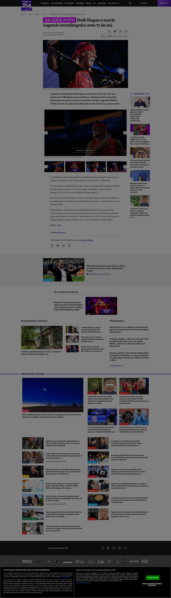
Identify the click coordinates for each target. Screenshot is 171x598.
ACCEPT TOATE (153, 577)
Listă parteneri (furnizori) (83, 582)
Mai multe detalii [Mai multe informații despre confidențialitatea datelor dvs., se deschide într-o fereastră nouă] (66, 576)
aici (40, 587)
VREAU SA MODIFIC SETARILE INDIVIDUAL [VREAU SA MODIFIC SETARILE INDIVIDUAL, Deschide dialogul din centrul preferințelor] (152, 584)
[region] (85, 582)
